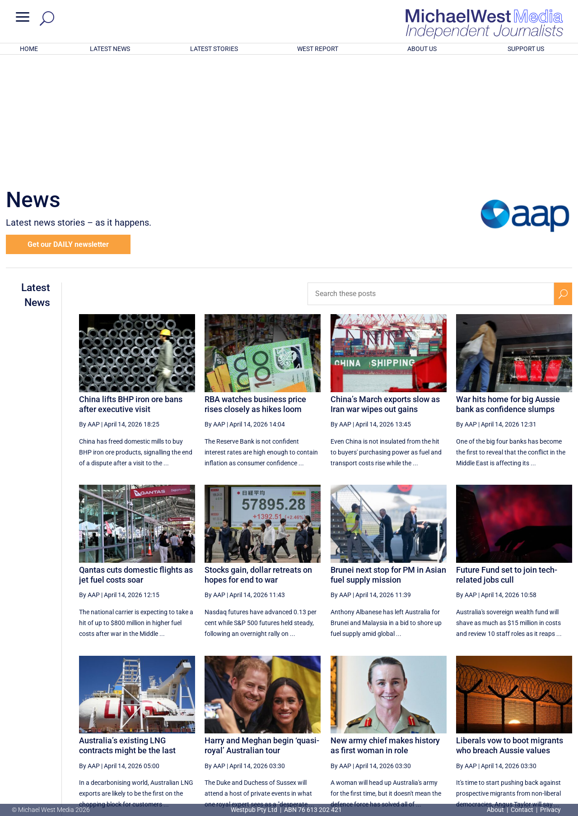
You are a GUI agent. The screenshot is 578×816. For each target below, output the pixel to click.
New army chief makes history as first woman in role (385, 627)
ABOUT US (422, 48)
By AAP (89, 306)
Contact (522, 809)
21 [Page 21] (498, 726)
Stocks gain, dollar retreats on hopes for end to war (258, 456)
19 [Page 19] (452, 726)
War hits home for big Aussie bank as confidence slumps (508, 286)
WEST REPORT (317, 48)
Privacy (550, 809)
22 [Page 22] (521, 726)
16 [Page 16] (384, 726)
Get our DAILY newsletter (68, 126)
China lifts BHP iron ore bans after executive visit (130, 286)
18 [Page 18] (430, 726)
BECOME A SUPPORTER (531, 757)
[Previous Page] (363, 726)
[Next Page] (542, 726)
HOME (29, 48)
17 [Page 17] (406, 726)
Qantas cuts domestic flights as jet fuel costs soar (136, 456)
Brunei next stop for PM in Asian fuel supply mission (388, 456)
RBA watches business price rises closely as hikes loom (255, 286)
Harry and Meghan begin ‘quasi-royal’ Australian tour (262, 627)
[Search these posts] (431, 175)
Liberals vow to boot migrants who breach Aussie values (509, 627)
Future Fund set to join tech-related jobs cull (506, 456)
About (496, 809)
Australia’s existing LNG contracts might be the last (127, 627)
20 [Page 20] (475, 726)
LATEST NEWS (110, 48)
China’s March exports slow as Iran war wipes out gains (385, 286)
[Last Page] (562, 726)
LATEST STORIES (214, 48)
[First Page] (343, 726)
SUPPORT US (526, 48)
